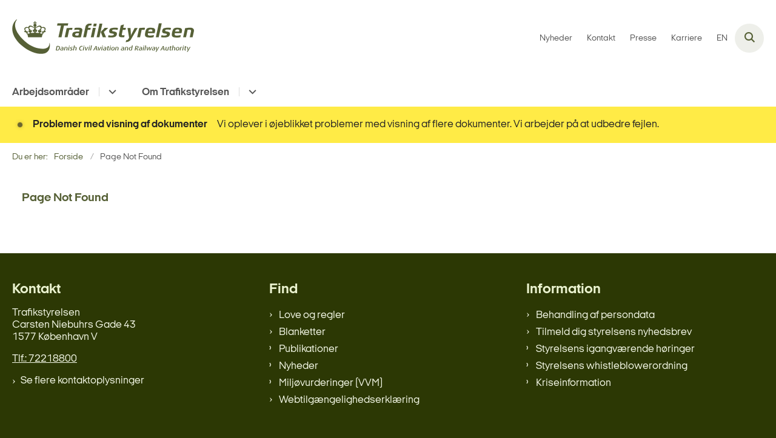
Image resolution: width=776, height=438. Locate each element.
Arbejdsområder (50, 92)
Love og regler (312, 315)
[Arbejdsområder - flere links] (110, 91)
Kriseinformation (573, 383)
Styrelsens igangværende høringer (615, 349)
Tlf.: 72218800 (44, 359)
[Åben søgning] (749, 38)
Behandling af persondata (595, 315)
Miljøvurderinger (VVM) (331, 383)
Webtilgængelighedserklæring (349, 400)
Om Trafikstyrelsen (185, 92)
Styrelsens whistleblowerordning (611, 366)
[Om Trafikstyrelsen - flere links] (251, 91)
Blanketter (302, 332)
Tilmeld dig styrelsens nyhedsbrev (614, 332)
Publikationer (308, 349)
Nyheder (298, 366)
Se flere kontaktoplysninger (82, 381)
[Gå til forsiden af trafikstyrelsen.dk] (103, 38)
